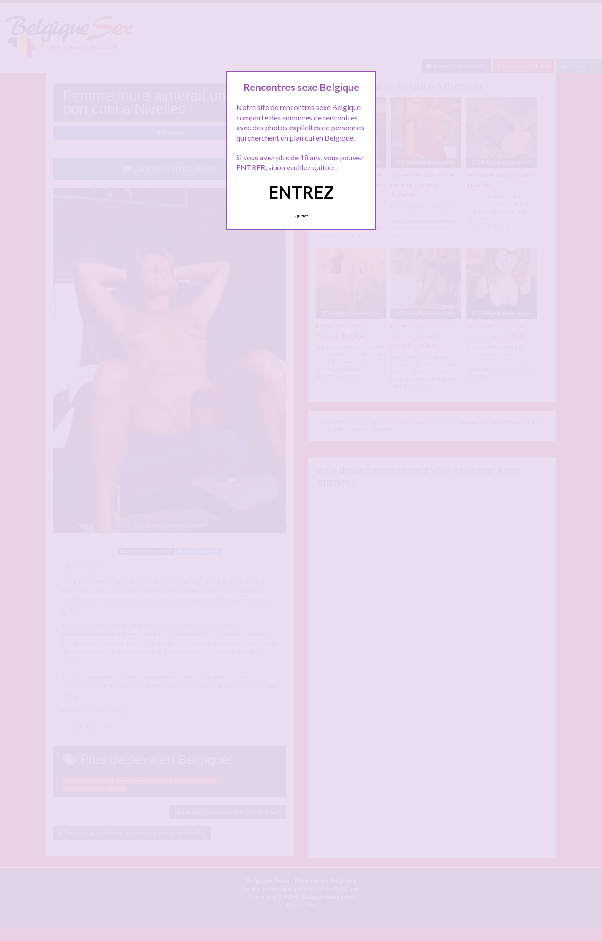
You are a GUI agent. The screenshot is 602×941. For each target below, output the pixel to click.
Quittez (301, 216)
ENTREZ (301, 192)
